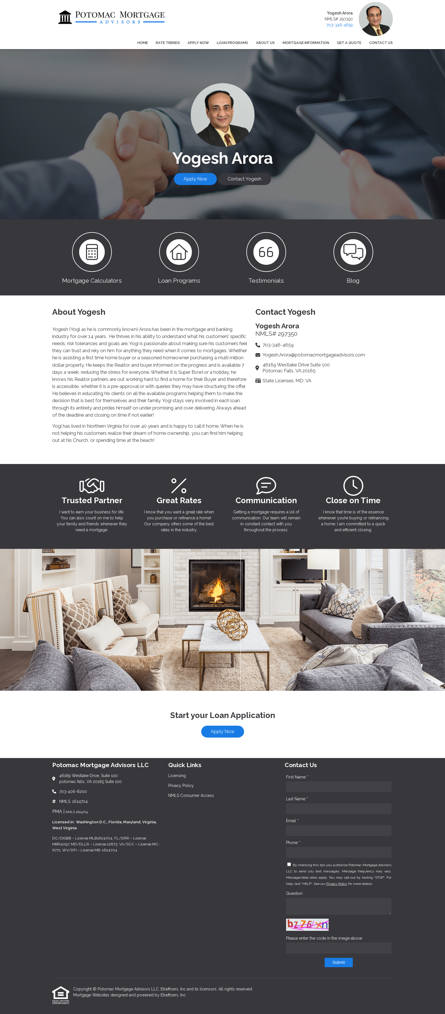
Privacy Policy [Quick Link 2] (181, 785)
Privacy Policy (336, 884)
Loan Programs (232, 43)
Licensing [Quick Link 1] (177, 775)
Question (294, 893)
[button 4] (353, 257)
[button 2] (179, 257)
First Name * (297, 777)
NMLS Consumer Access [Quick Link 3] (191, 795)
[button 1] (91, 257)
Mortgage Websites (91, 995)
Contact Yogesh (244, 179)
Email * (292, 820)
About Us (265, 43)
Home (142, 43)
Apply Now (198, 43)
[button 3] (266, 257)
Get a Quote (349, 43)
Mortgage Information (306, 43)
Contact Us (381, 43)
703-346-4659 (339, 25)
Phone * (293, 842)
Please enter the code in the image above (324, 938)
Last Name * (297, 799)
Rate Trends (168, 43)
